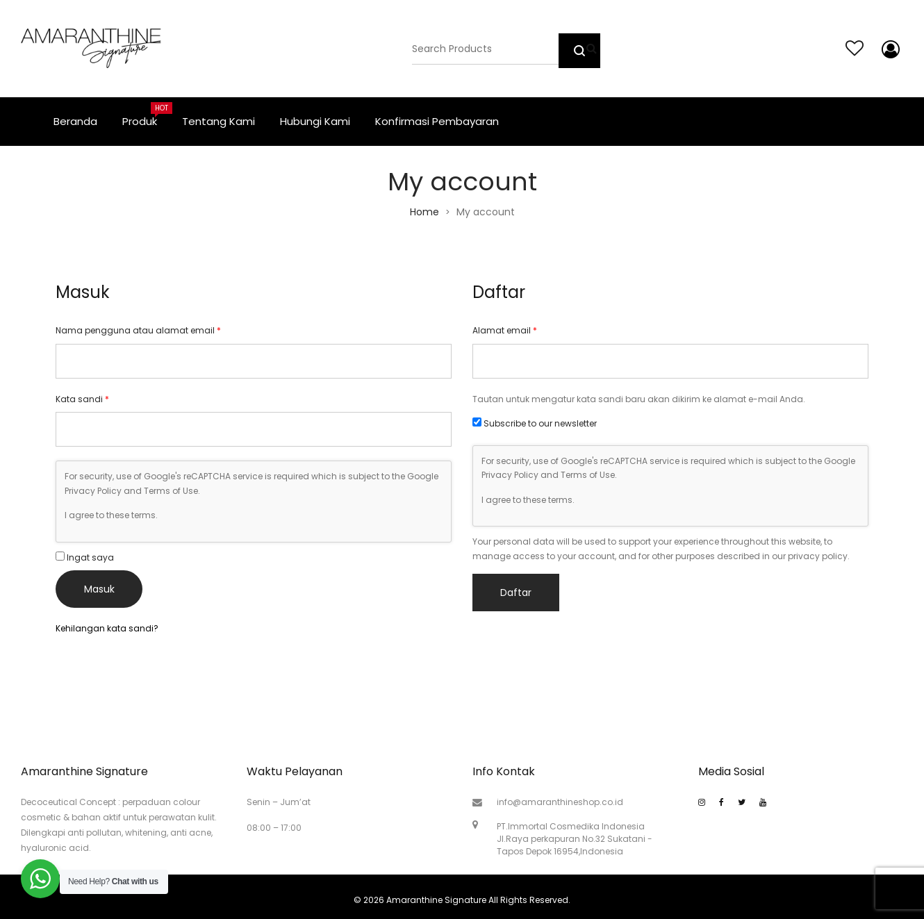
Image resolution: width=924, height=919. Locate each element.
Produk (146, 115)
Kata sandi (82, 399)
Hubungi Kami (315, 121)
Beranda (75, 121)
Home (424, 212)
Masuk (99, 589)
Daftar (515, 592)
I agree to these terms (110, 515)
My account (888, 49)
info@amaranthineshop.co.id (560, 802)
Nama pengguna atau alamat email (138, 330)
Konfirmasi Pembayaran (437, 121)
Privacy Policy (93, 491)
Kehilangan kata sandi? (107, 628)
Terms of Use (171, 491)
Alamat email (504, 330)
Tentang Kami (218, 121)
